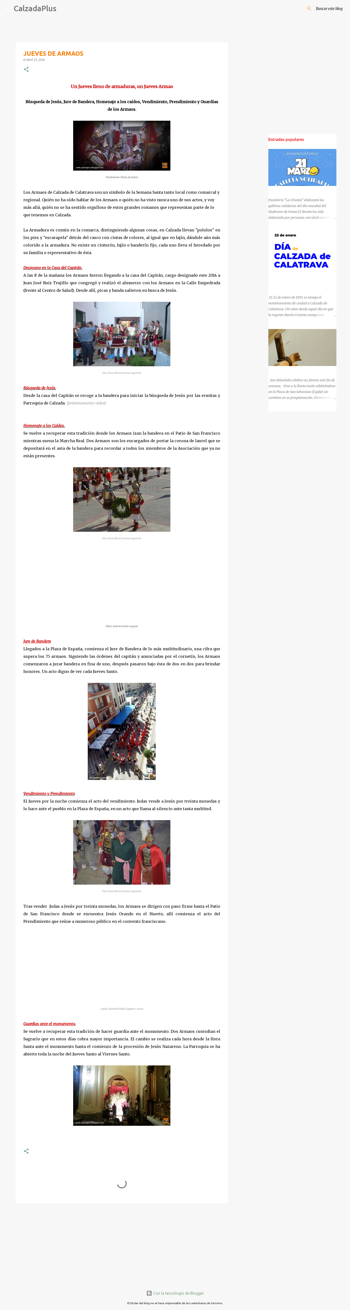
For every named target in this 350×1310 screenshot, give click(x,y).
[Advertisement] (122, 1244)
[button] (26, 69)
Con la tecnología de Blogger (175, 1293)
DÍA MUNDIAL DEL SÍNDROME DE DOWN (300, 190)
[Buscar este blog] (320, 8)
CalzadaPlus (35, 8)
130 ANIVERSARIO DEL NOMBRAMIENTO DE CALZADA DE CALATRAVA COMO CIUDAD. (301, 280)
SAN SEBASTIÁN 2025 (285, 370)
